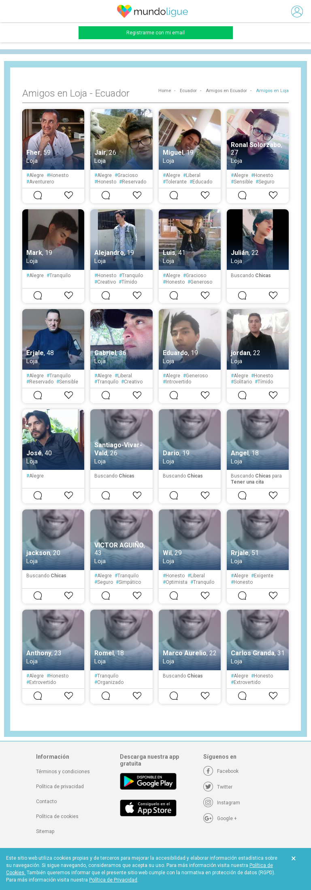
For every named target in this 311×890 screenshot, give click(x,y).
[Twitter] (217, 787)
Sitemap (45, 831)
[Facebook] (221, 771)
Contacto (46, 801)
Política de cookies (57, 816)
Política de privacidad (60, 786)
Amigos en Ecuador (226, 90)
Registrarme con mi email (155, 33)
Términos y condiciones (63, 771)
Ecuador (188, 90)
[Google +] (220, 818)
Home (164, 90)
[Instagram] (221, 803)
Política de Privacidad (113, 880)
